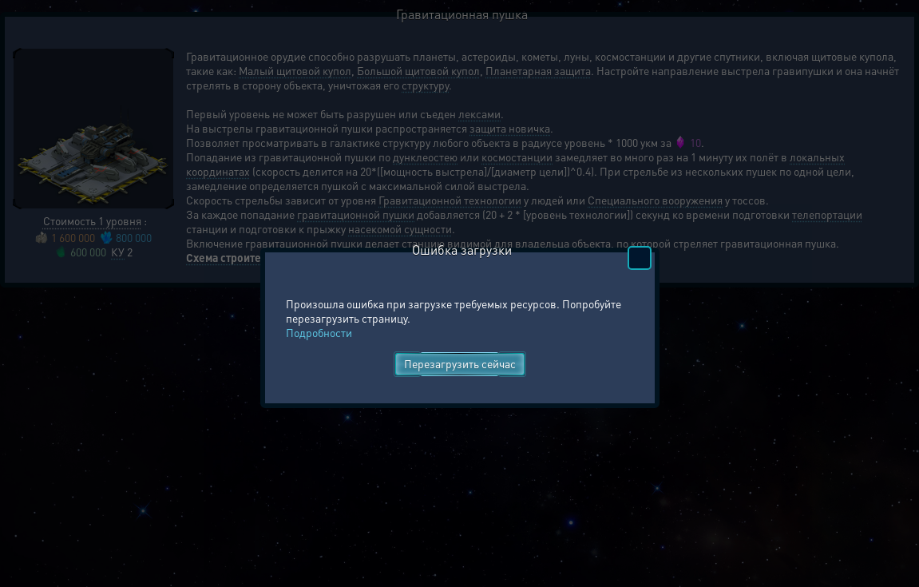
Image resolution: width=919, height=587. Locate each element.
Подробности (319, 332)
